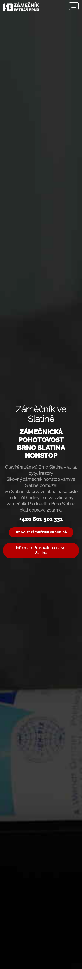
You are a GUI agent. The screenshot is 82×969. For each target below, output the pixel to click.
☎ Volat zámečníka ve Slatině (41, 532)
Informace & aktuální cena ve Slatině (41, 550)
